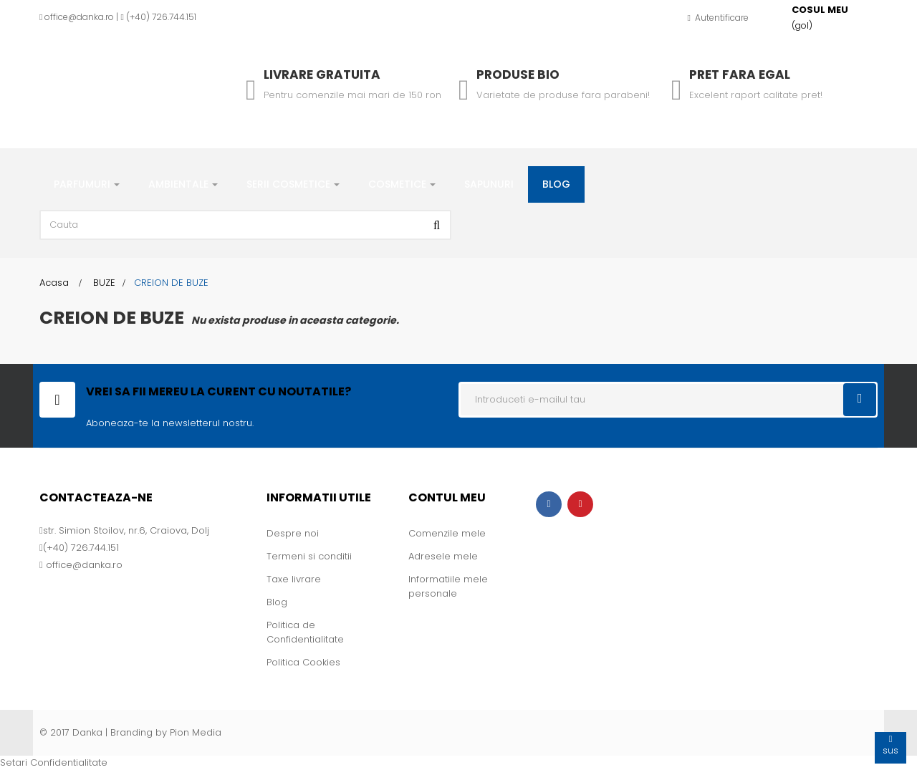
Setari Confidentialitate (53, 762)
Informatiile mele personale (448, 586)
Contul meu (447, 497)
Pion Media (195, 732)
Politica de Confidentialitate (305, 632)
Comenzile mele (447, 533)
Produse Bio (518, 74)
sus (890, 744)
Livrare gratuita (322, 74)
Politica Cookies (303, 662)
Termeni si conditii (309, 556)
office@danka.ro (79, 17)
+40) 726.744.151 (163, 17)
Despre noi (293, 533)
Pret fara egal (739, 74)
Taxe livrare (294, 579)
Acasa (54, 282)
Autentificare (718, 17)
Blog (277, 602)
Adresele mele (443, 556)
